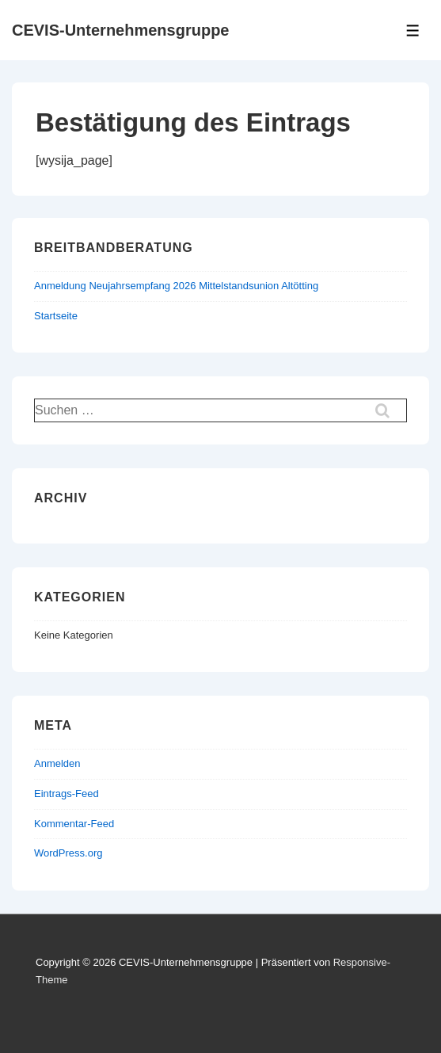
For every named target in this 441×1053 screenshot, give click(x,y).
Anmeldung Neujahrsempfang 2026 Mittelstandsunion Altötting (176, 286)
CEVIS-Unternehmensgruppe (120, 30)
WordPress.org (68, 853)
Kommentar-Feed (74, 824)
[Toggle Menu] (413, 30)
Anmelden (57, 763)
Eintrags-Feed (66, 793)
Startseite (56, 316)
